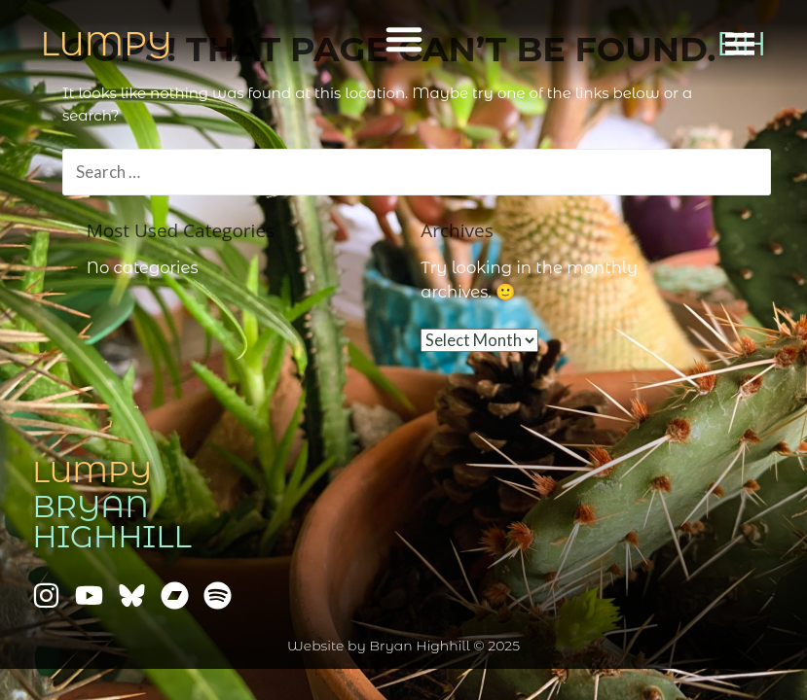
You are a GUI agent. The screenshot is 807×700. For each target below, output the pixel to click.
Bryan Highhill (112, 521)
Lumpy (92, 472)
